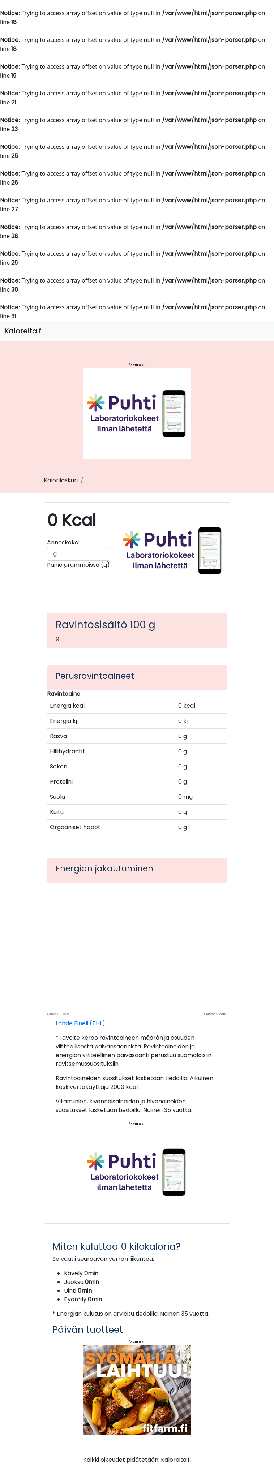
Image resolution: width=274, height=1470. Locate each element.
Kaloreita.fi (23, 331)
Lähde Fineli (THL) (80, 1023)
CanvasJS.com (215, 1014)
